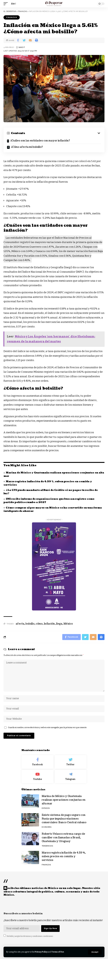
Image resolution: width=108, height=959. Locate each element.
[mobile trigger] (6, 3)
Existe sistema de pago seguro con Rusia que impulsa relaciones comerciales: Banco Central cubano (64, 818)
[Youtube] (37, 776)
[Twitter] (71, 762)
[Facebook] (37, 762)
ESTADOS (46, 808)
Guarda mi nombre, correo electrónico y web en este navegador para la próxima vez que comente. (47, 727)
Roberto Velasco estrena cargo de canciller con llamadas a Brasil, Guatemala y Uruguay (63, 837)
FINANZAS (11, 17)
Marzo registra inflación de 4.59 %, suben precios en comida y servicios (64, 856)
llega (59, 623)
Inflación (49, 623)
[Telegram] (71, 776)
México (68, 623)
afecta (20, 623)
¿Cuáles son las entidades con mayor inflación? (40, 140)
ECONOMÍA (47, 827)
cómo (39, 623)
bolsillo (30, 623)
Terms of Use (57, 952)
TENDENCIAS (47, 846)
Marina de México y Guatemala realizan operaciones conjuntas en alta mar (63, 799)
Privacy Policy (41, 952)
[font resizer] (13, 3)
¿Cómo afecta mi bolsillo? (27, 147)
